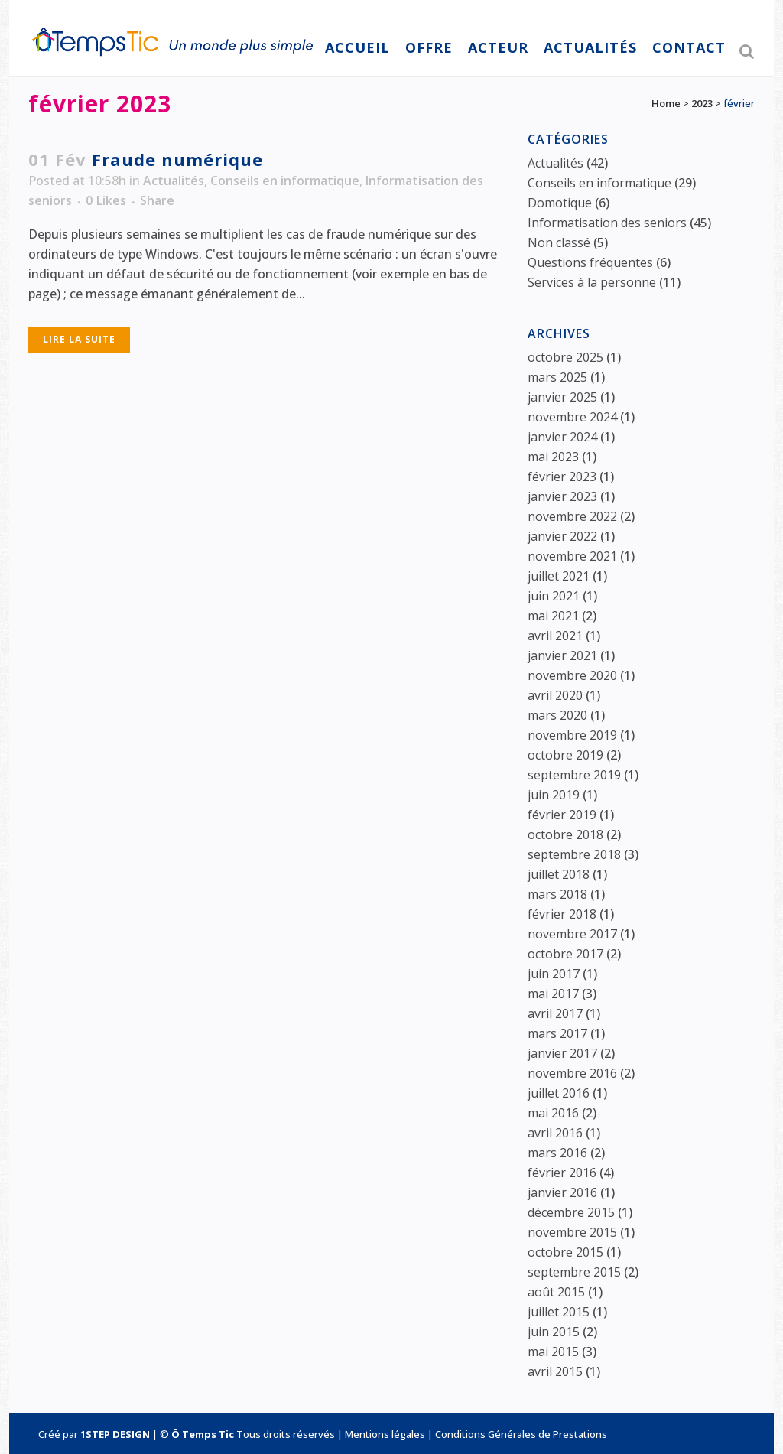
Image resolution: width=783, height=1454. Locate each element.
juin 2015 (554, 1331)
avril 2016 (555, 1132)
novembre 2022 (572, 516)
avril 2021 (555, 635)
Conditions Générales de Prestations (521, 1434)
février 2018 (562, 914)
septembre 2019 (574, 774)
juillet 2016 (559, 1093)
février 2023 (562, 476)
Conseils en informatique (284, 180)
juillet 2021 (559, 576)
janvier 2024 (562, 436)
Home (666, 103)
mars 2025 (557, 377)
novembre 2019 (572, 735)
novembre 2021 (572, 556)
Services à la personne (592, 282)
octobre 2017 (565, 953)
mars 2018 (557, 894)
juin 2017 (554, 973)
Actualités (173, 180)
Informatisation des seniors (607, 222)
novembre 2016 (572, 1073)
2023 (702, 103)
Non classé (559, 242)
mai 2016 (553, 1112)
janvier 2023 (562, 496)
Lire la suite (79, 339)
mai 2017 (553, 993)
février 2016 (562, 1172)
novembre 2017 (572, 933)
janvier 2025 (562, 397)
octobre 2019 (565, 755)
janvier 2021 (562, 655)
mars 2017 (557, 1033)
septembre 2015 (574, 1272)
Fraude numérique (177, 159)
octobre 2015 (565, 1252)
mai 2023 (553, 456)
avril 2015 (555, 1371)
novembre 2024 (572, 416)
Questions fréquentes (590, 262)
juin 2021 (554, 595)
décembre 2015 (571, 1212)
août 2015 (556, 1291)
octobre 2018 (565, 834)
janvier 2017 (562, 1053)
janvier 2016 (562, 1192)
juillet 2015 (559, 1311)
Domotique (560, 202)
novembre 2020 (572, 675)
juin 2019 (554, 794)
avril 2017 (555, 1013)
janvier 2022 (562, 536)
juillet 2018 (559, 874)
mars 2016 (557, 1152)
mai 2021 (553, 615)
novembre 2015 (572, 1232)
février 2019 (562, 814)
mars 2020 (557, 715)
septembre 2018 (574, 854)
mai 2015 (553, 1351)
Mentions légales (385, 1434)
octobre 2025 (565, 357)
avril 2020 (555, 695)
